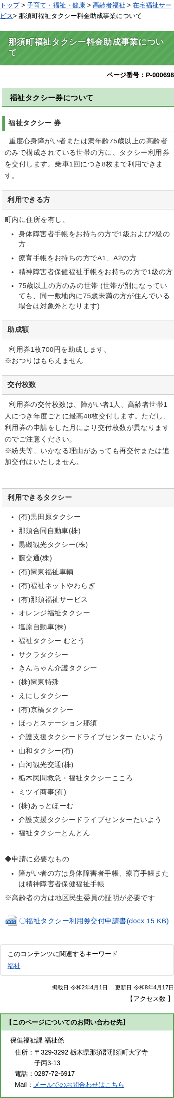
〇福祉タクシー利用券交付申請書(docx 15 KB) (87, 921)
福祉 (13, 965)
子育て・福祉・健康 (56, 5)
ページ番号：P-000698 (140, 75)
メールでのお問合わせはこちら (78, 1084)
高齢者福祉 (109, 5)
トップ (9, 5)
